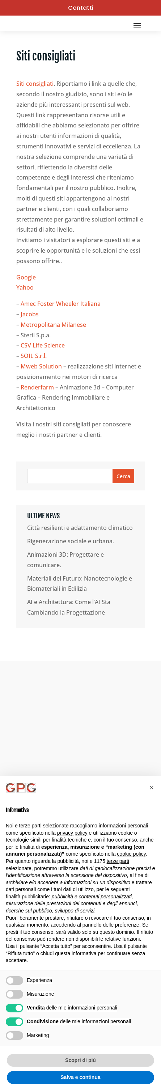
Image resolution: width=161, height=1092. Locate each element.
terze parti (118, 861)
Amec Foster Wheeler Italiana (61, 304)
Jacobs (30, 314)
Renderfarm (37, 387)
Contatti (80, 8)
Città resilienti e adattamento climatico (80, 528)
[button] (151, 787)
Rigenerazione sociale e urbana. (70, 541)
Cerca (123, 476)
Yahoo (25, 287)
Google (26, 277)
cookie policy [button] (131, 854)
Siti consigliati (35, 84)
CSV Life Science (43, 345)
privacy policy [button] (72, 833)
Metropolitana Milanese (53, 325)
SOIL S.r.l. (34, 356)
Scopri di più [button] (80, 1060)
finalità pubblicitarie (27, 896)
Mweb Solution (41, 366)
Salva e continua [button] (80, 1077)
